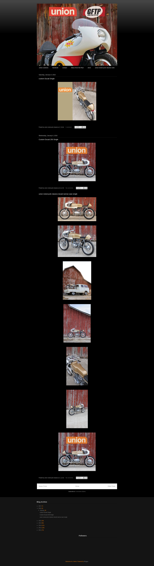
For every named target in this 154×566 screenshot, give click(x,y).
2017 (40, 506)
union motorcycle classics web (104, 67)
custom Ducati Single (47, 79)
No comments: (70, 188)
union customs (43, 67)
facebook (55, 67)
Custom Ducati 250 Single (48, 139)
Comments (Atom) (81, 491)
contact (64, 67)
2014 (40, 523)
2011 (40, 530)
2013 (40, 525)
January (42, 510)
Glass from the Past (77, 67)
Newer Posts (43, 486)
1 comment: (69, 127)
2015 (40, 520)
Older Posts (111, 486)
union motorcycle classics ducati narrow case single (58, 194)
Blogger (86, 561)
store (89, 67)
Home (77, 486)
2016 (40, 508)
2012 (40, 527)
